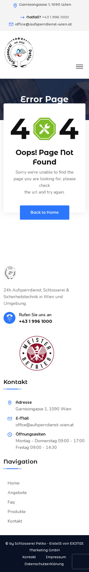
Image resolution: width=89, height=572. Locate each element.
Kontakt (15, 521)
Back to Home (45, 212)
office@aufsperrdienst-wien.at (43, 24)
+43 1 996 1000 (55, 17)
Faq (11, 502)
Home (13, 483)
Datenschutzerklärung (44, 564)
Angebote (17, 492)
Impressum (56, 557)
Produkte (17, 511)
